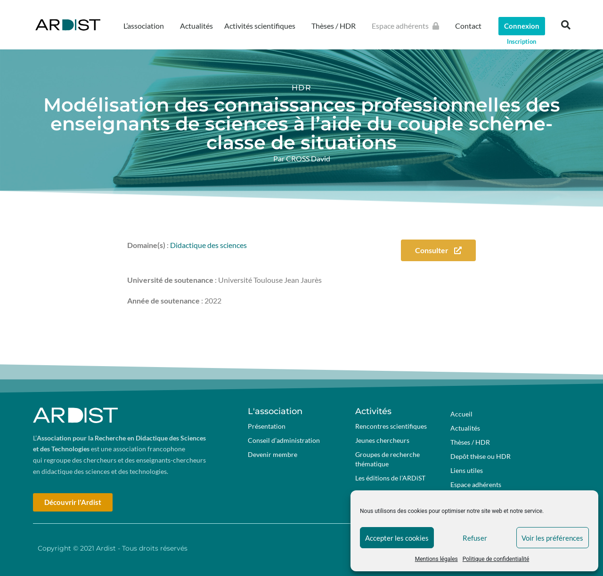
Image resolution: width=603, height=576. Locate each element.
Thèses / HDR (335, 26)
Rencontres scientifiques (391, 426)
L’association (146, 26)
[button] (565, 25)
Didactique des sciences (208, 244)
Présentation (266, 426)
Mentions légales (436, 559)
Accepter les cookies (397, 538)
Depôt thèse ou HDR (480, 456)
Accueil (461, 414)
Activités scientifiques (262, 26)
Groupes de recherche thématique (387, 459)
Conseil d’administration (284, 440)
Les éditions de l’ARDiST (390, 478)
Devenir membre (272, 454)
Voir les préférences (552, 538)
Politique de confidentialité (496, 559)
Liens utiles (466, 470)
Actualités (196, 25)
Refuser (475, 538)
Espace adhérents (408, 26)
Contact (468, 25)
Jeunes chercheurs (382, 440)
